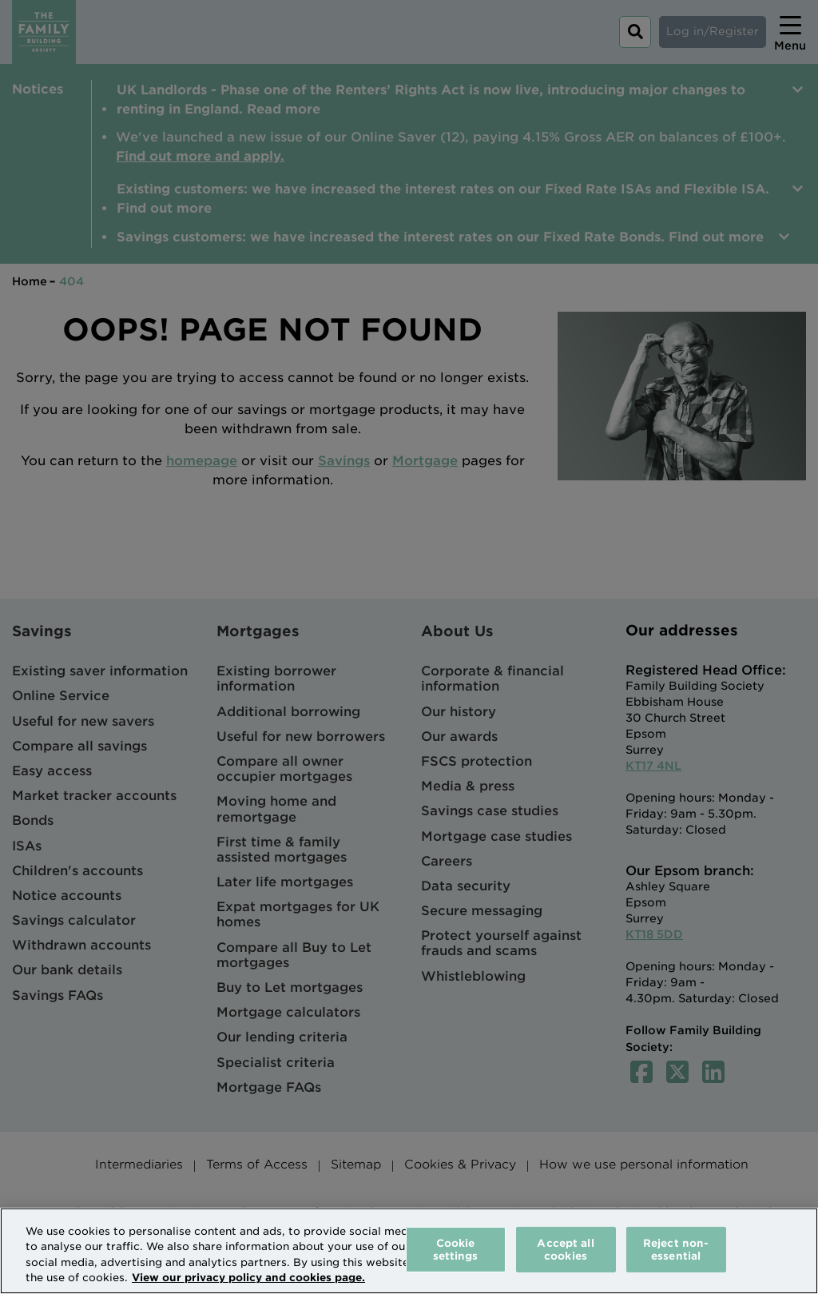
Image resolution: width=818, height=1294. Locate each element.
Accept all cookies (565, 1249)
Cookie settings (455, 1249)
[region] (409, 1251)
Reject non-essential (676, 1249)
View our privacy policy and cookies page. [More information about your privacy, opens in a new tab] (248, 1278)
